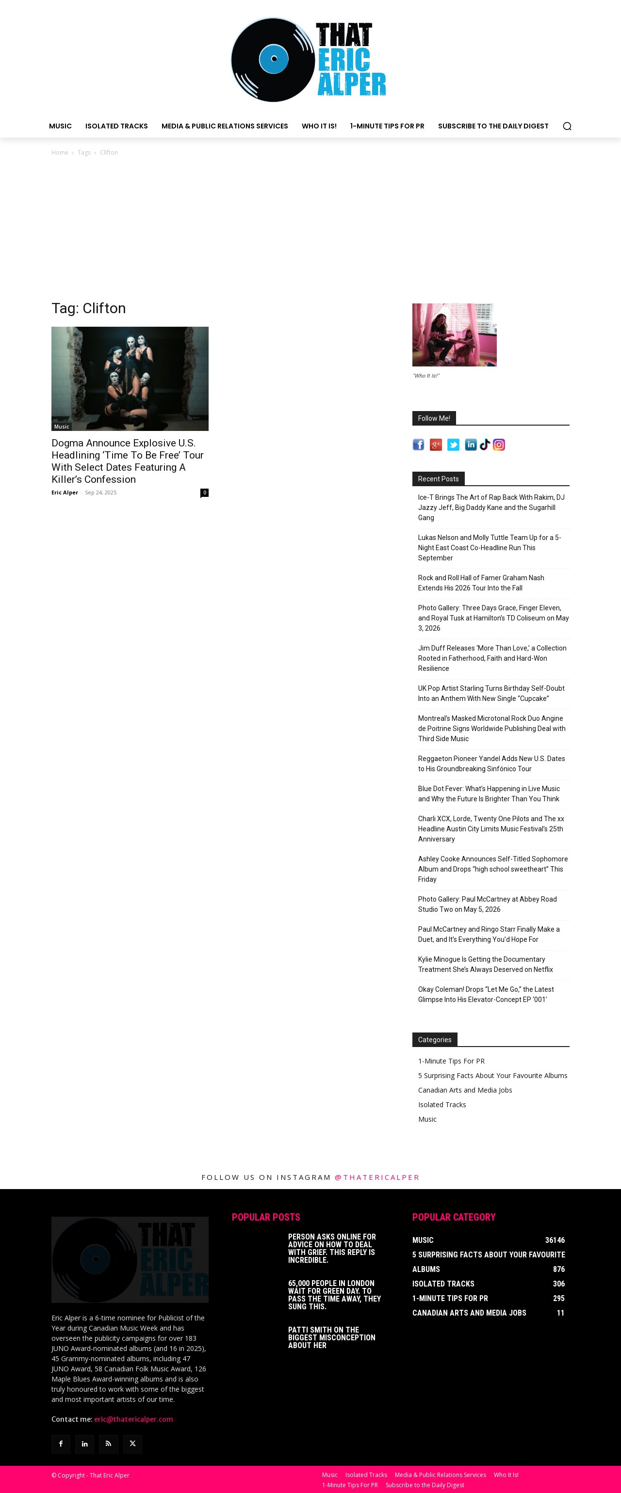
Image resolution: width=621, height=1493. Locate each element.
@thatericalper (377, 1177)
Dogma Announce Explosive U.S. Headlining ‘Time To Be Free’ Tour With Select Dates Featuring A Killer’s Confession (127, 461)
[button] (567, 126)
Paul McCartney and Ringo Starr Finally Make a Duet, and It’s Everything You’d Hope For (489, 934)
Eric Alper (64, 492)
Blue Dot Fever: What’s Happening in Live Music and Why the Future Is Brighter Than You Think (489, 794)
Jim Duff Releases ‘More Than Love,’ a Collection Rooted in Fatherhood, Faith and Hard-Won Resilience (492, 658)
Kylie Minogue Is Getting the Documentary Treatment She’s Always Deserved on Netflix (485, 964)
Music (61, 426)
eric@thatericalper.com (133, 1418)
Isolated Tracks (442, 1104)
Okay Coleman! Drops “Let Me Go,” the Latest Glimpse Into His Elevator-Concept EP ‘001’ (486, 994)
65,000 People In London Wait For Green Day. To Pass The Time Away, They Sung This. (334, 1295)
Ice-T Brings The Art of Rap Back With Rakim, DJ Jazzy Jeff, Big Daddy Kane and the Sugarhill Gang (491, 507)
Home (59, 152)
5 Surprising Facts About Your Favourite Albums (493, 1075)
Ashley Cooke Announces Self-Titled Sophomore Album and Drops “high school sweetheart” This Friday (493, 869)
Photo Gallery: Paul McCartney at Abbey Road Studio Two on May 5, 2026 (487, 904)
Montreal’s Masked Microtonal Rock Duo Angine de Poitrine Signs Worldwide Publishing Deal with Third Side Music (492, 729)
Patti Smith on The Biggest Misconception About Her (332, 1337)
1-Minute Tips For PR (451, 1060)
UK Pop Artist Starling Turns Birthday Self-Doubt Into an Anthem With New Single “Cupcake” (491, 693)
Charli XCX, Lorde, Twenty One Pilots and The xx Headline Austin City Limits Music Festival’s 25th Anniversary (491, 829)
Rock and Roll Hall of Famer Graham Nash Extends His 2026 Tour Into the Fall (481, 583)
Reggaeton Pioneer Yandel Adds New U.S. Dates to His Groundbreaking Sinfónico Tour (491, 764)
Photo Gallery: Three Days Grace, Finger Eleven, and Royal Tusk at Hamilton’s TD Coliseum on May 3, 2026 (493, 618)
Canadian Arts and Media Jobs (465, 1090)
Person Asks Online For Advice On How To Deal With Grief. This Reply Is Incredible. (332, 1248)
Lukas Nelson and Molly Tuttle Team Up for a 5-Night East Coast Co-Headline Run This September (489, 548)
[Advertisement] (310, 231)
